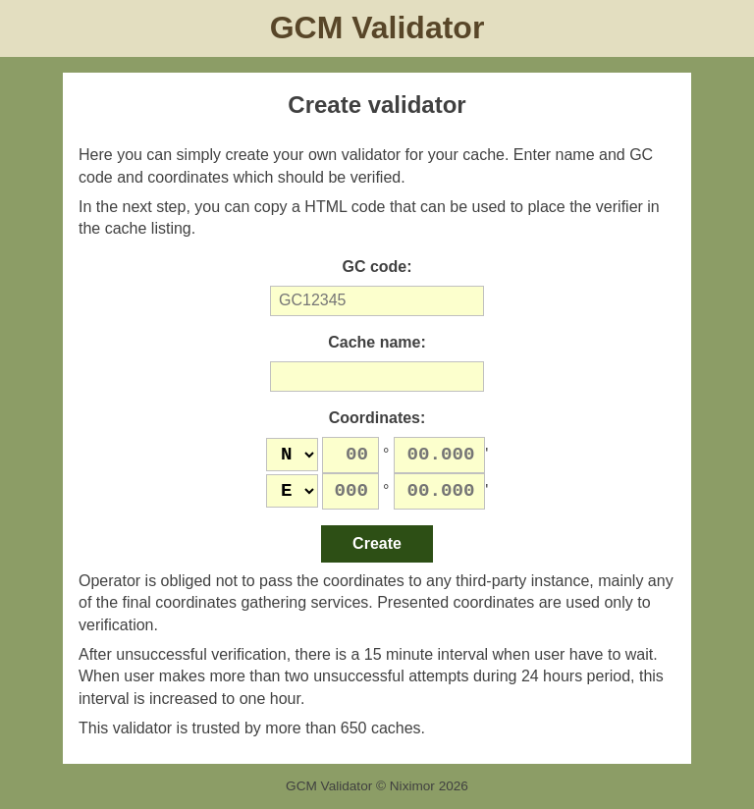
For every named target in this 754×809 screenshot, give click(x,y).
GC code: (376, 266)
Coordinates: (377, 417)
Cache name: (377, 342)
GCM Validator (377, 27)
